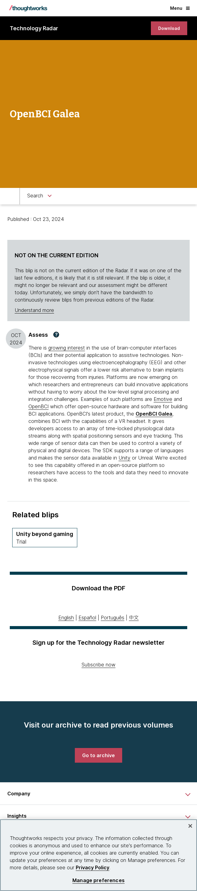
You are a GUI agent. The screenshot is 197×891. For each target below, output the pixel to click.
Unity (124, 458)
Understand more (34, 310)
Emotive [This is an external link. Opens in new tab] (163, 399)
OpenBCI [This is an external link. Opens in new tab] (38, 406)
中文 (134, 617)
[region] (98, 855)
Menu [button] (180, 8)
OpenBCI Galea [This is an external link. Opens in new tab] (154, 414)
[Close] (190, 826)
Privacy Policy (92, 867)
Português (112, 617)
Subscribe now (98, 665)
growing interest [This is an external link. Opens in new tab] (66, 348)
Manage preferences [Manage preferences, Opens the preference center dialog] (98, 880)
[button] (56, 335)
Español (87, 617)
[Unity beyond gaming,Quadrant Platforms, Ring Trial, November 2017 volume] (45, 537)
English (66, 617)
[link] (169, 28)
